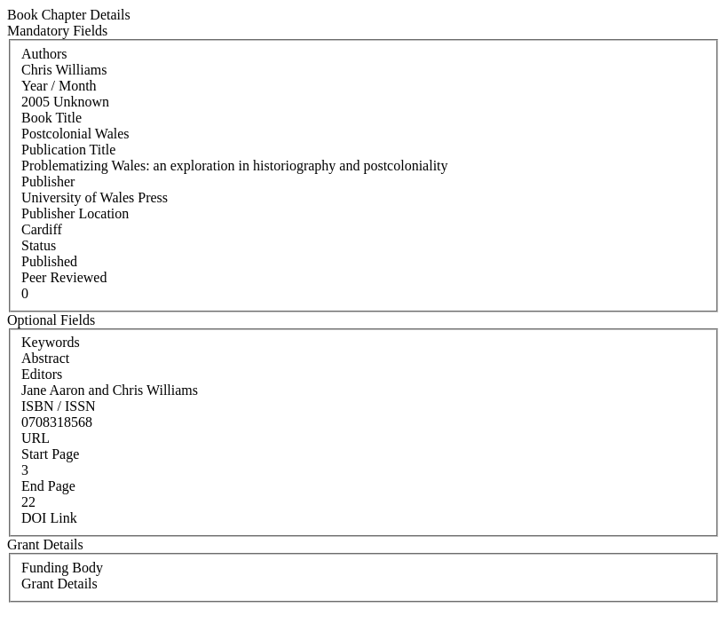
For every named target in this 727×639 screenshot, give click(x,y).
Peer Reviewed (64, 277)
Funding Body (62, 567)
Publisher (48, 181)
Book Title (51, 117)
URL (35, 438)
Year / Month (59, 85)
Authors (44, 53)
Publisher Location (75, 213)
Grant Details (59, 583)
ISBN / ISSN (58, 406)
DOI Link (49, 517)
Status (38, 245)
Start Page (50, 454)
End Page (48, 485)
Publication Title (68, 149)
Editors (41, 374)
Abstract (45, 358)
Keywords (50, 342)
